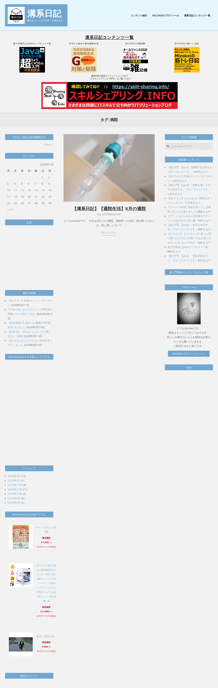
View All (48, 144)
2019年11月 (15, 489)
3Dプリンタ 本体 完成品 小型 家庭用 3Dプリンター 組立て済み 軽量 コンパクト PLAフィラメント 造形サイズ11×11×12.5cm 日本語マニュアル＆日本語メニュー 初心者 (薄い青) (46, 583)
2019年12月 (15, 485)
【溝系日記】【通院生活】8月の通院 (109, 209)
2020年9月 (14, 476)
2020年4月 (14, 480)
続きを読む (109, 232)
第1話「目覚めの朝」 (46, 636)
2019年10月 (15, 493)
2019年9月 (14, 498)
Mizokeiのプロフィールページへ (188, 353)
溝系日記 (44, 13)
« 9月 (10, 209)
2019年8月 (14, 502)
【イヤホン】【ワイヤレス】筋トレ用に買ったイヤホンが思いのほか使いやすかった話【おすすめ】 (189, 238)
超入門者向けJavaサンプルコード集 (187, 247)
